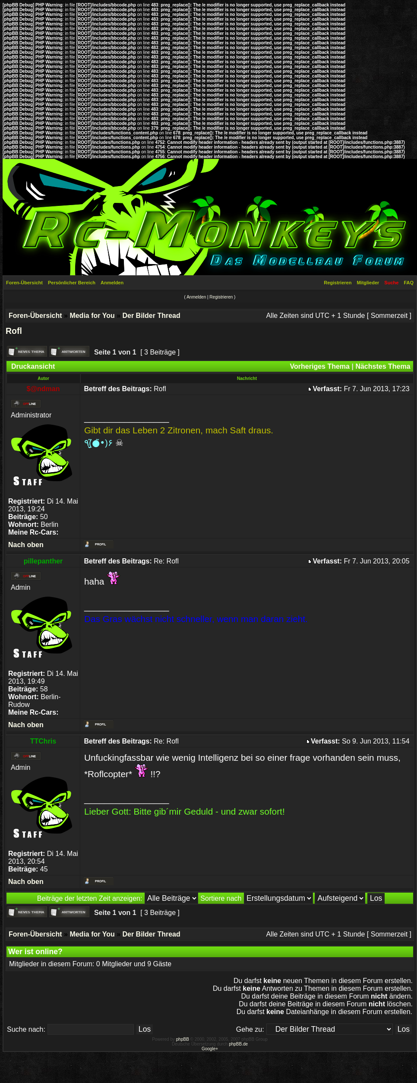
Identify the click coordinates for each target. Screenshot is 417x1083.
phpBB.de (238, 1044)
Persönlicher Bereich (71, 282)
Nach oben (26, 544)
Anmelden (112, 282)
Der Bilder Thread (151, 315)
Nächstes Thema (382, 366)
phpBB (182, 1039)
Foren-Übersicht (24, 282)
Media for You (92, 315)
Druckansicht (33, 366)
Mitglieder (368, 282)
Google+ (210, 1048)
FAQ (409, 282)
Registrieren (337, 282)
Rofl (14, 331)
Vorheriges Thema (320, 366)
